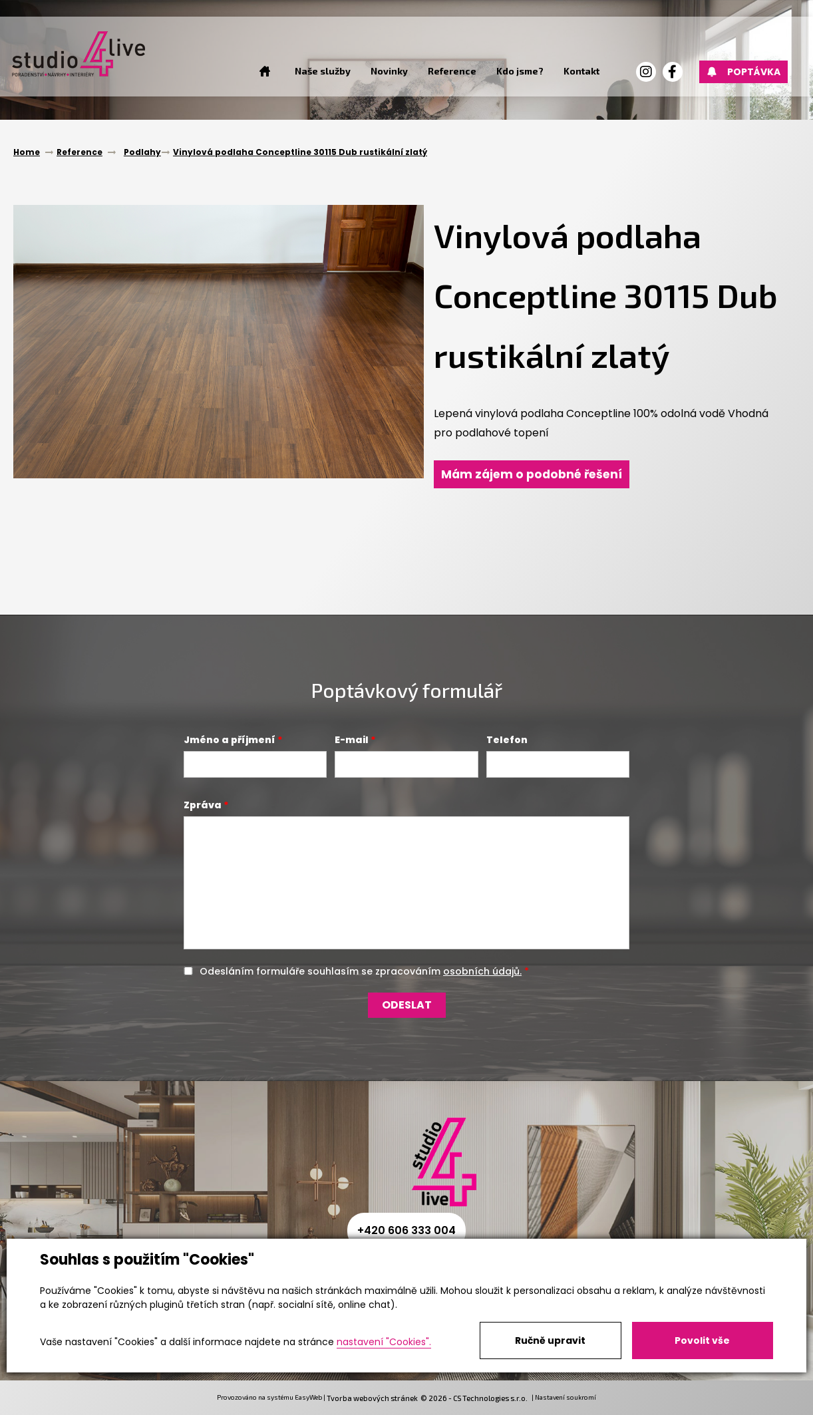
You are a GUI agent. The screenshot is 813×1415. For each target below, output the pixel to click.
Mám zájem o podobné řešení (535, 474)
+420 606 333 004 (406, 1230)
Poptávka (742, 72)
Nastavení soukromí (565, 1397)
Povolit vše (702, 1340)
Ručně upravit (550, 1340)
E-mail (352, 739)
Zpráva (203, 805)
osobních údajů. (482, 971)
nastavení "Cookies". (384, 1341)
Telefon (507, 739)
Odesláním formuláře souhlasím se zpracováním (361, 971)
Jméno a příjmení (229, 739)
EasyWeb (308, 1397)
